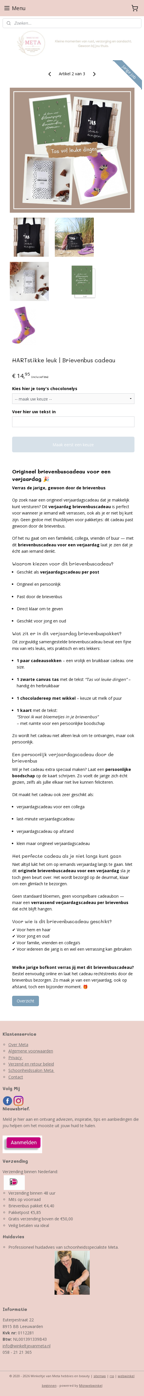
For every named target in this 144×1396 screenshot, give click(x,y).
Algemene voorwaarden (30, 1051)
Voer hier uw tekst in (34, 411)
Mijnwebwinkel (90, 1385)
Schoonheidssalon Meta (31, 1070)
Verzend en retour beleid (31, 1064)
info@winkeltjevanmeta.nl (27, 1346)
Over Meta (18, 1044)
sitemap (99, 1376)
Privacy (15, 1057)
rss (112, 1376)
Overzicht (25, 1001)
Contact (15, 1077)
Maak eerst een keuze (73, 444)
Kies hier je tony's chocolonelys (44, 388)
